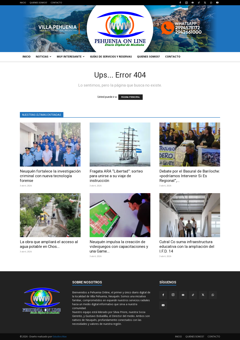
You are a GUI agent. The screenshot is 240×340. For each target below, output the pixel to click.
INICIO (23, 2)
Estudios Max (60, 336)
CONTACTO (56, 2)
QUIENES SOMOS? (38, 2)
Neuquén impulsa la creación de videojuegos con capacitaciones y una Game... (119, 246)
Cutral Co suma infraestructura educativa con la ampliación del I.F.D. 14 (186, 246)
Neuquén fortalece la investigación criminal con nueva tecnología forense (50, 176)
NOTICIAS (43, 56)
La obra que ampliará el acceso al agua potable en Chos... (49, 244)
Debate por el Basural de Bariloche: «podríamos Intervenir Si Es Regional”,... (189, 176)
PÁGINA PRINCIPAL (130, 97)
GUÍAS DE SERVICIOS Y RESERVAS (111, 56)
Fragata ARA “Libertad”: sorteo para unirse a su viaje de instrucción (116, 176)
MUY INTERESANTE (71, 56)
